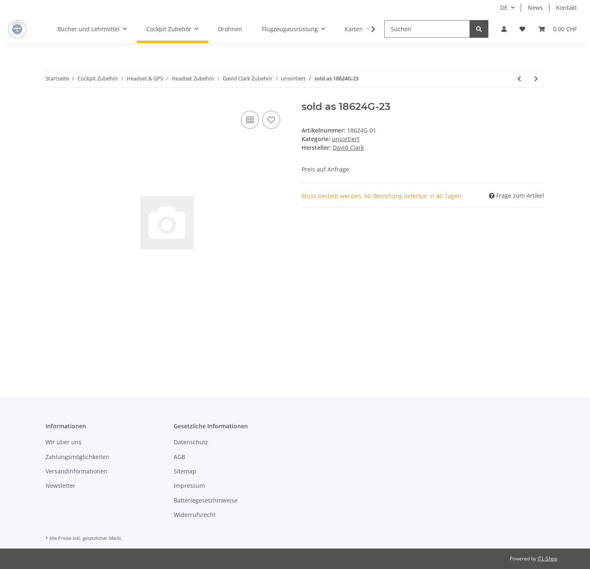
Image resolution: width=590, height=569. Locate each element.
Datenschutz (191, 442)
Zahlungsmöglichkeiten (77, 457)
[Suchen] (427, 29)
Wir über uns (63, 442)
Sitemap (185, 471)
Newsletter (60, 485)
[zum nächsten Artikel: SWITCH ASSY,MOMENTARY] (536, 78)
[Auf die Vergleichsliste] (250, 120)
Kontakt (566, 7)
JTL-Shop (547, 558)
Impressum (189, 485)
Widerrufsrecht (195, 515)
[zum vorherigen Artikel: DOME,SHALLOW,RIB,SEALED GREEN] (519, 78)
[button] (504, 29)
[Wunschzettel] (522, 29)
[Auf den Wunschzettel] (271, 120)
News (535, 7)
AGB (179, 457)
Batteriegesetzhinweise (206, 500)
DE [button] (504, 7)
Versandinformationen (76, 471)
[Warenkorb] (557, 29)
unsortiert (345, 139)
